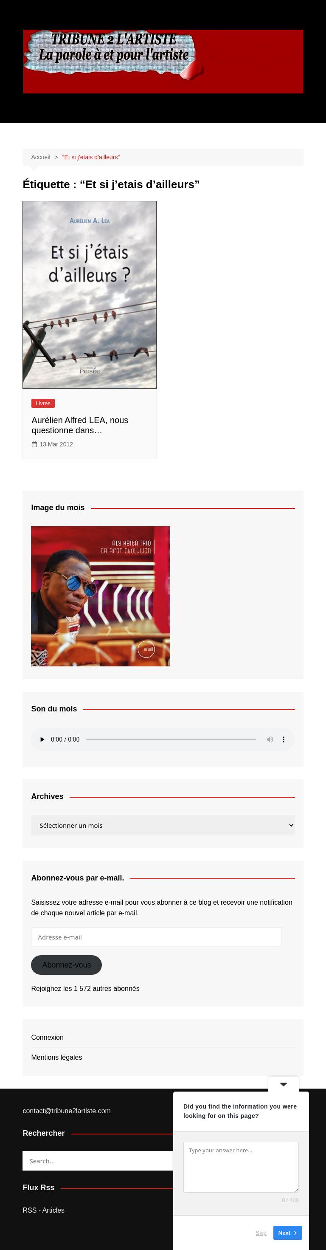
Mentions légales (56, 1057)
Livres (43, 403)
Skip (261, 1233)
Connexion (47, 1037)
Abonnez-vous (66, 965)
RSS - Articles (43, 1210)
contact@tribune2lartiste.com (66, 1111)
